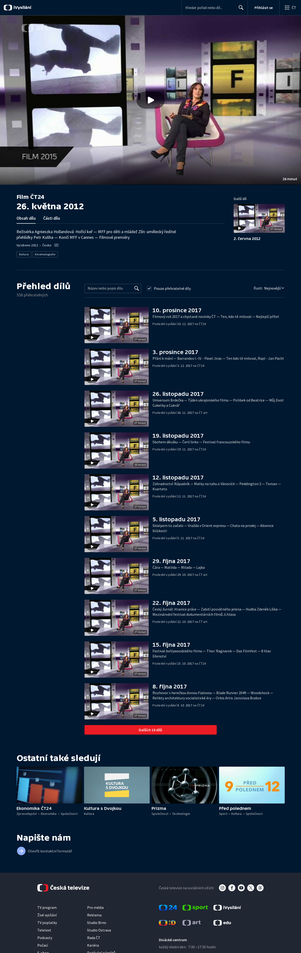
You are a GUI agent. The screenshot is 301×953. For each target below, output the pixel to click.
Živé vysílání (47, 915)
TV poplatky (47, 922)
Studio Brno (96, 922)
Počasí (42, 945)
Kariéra (93, 945)
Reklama (94, 915)
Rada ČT (93, 937)
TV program (47, 907)
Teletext (44, 930)
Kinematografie (45, 254)
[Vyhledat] (136, 288)
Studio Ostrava (99, 930)
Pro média (95, 907)
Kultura (24, 254)
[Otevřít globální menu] (290, 7)
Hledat (240, 9)
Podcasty (44, 937)
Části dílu (51, 218)
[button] (150, 100)
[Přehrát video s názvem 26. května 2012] (150, 100)
